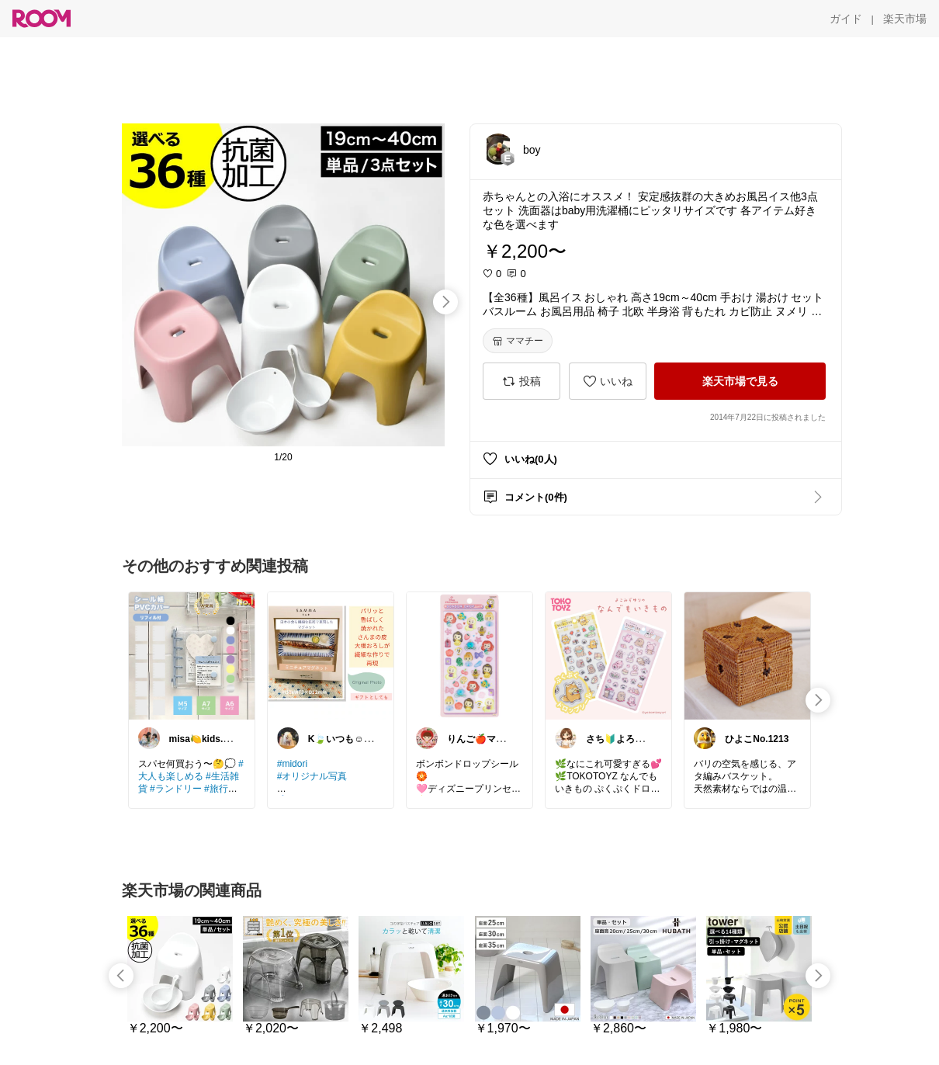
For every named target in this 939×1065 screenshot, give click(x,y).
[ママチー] (518, 340)
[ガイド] (846, 19)
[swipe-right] (445, 302)
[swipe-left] (121, 975)
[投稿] (521, 381)
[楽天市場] (905, 19)
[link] (192, 655)
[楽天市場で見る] (740, 381)
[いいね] (607, 381)
